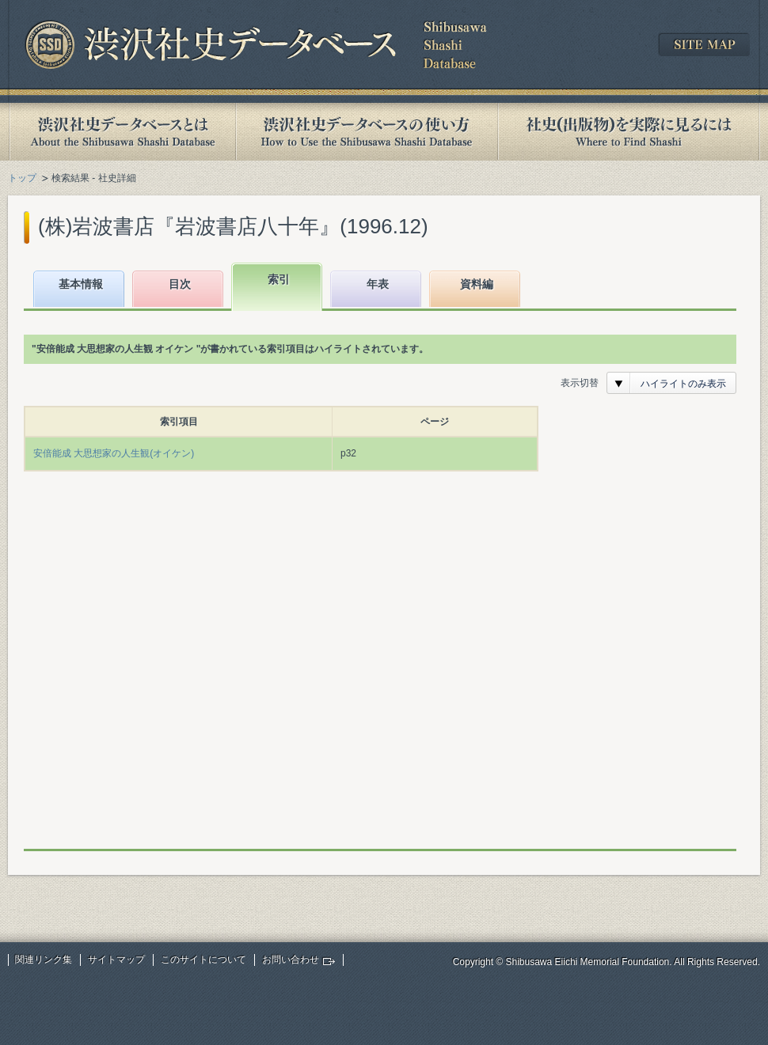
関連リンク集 (43, 959)
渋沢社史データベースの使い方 (366, 132)
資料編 (476, 284)
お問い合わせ (290, 959)
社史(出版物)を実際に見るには (628, 132)
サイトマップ (116, 959)
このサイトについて (203, 959)
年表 (378, 284)
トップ (22, 178)
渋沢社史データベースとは (121, 132)
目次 (180, 284)
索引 (279, 279)
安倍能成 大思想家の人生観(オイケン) (113, 453)
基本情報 (81, 284)
